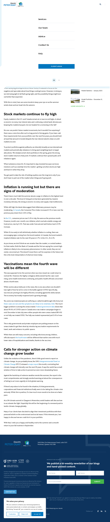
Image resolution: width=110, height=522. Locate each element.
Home (15, 60)
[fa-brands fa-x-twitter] (105, 511)
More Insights (77, 106)
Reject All (25, 514)
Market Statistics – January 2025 (91, 91)
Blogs (23, 60)
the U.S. (8, 218)
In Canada (16, 210)
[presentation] (61, 489)
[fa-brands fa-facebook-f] (98, 511)
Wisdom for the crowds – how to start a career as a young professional (92, 82)
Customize (12, 514)
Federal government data (45, 306)
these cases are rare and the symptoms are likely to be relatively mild (29, 304)
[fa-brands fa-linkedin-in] (101, 511)
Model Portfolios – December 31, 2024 (91, 100)
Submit (97, 481)
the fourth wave (21, 337)
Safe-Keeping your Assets (54, 508)
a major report (33, 364)
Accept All (37, 514)
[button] (105, 4)
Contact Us (10, 492)
